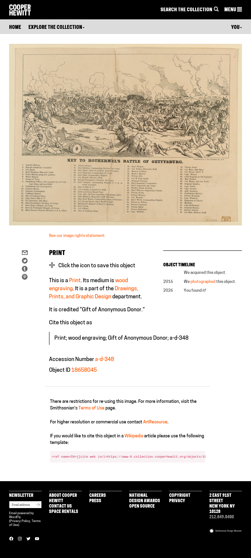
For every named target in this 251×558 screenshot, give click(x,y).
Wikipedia (134, 436)
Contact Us (60, 506)
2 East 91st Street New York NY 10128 (222, 503)
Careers (97, 495)
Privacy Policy (20, 521)
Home (15, 27)
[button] (233, 10)
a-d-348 (104, 359)
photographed (202, 282)
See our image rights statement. (77, 236)
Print (75, 281)
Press (95, 501)
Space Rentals (63, 512)
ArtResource (155, 422)
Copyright (179, 495)
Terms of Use (91, 408)
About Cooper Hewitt (63, 498)
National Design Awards (144, 498)
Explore (56, 27)
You (236, 27)
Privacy (177, 501)
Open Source (142, 506)
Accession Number (71, 359)
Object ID (59, 370)
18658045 (84, 370)
